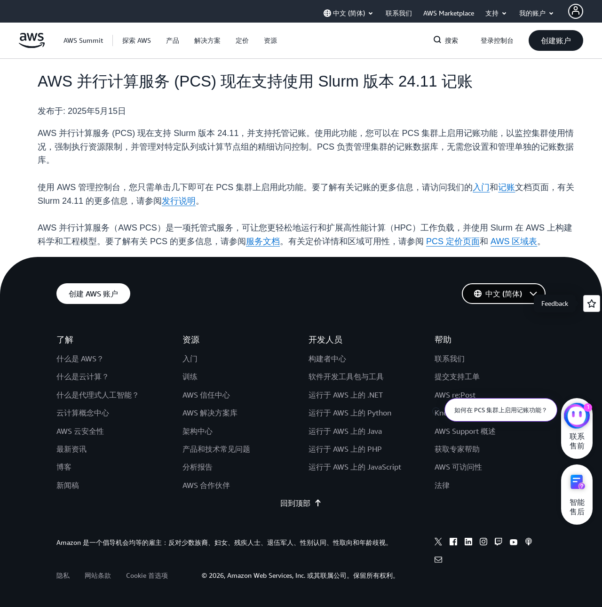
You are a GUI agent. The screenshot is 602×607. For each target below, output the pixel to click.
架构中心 (197, 431)
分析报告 (197, 466)
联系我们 (450, 358)
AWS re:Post (455, 394)
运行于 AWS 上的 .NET (346, 394)
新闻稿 (67, 485)
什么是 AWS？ (80, 358)
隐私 (63, 575)
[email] (438, 561)
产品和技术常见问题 (216, 449)
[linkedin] (468, 543)
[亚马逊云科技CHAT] (577, 417)
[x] (438, 543)
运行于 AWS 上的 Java (345, 431)
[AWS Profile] (575, 11)
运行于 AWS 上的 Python (350, 412)
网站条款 (98, 575)
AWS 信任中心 (206, 394)
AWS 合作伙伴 (206, 485)
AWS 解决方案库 (210, 412)
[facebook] (453, 543)
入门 (481, 187)
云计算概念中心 (82, 412)
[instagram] (483, 543)
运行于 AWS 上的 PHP (345, 449)
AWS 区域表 (514, 241)
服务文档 (263, 241)
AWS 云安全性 (80, 431)
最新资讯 (71, 449)
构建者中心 (327, 358)
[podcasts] (528, 543)
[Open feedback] (591, 303)
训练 (190, 376)
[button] (136, 40)
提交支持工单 (457, 376)
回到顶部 (301, 503)
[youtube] (513, 543)
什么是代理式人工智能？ (97, 394)
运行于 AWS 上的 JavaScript (355, 466)
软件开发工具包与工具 (346, 376)
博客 (63, 466)
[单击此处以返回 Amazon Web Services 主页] (32, 45)
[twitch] (498, 543)
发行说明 (179, 201)
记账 (506, 187)
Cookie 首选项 (147, 575)
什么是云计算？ (82, 376)
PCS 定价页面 (453, 241)
